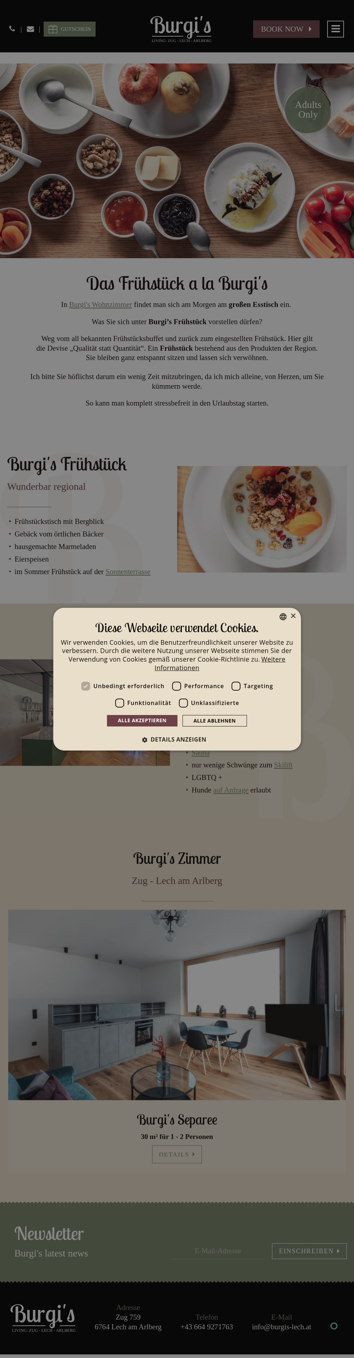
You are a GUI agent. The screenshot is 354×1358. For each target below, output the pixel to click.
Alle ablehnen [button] (214, 720)
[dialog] (177, 679)
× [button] (293, 616)
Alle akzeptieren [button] (142, 720)
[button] (176, 739)
